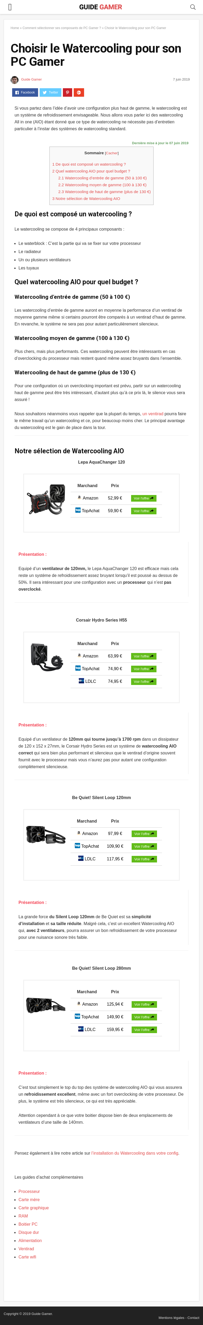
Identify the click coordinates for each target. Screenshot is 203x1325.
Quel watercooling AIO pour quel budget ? (91, 171)
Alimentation (30, 1240)
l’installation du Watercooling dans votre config (134, 1153)
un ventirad (153, 414)
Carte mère (29, 1199)
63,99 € (115, 656)
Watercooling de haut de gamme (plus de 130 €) (104, 191)
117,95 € (115, 859)
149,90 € (115, 1017)
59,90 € (115, 510)
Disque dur (29, 1232)
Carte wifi (27, 1257)
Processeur (29, 1191)
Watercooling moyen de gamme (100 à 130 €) (102, 185)
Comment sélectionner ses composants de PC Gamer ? (61, 28)
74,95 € (115, 681)
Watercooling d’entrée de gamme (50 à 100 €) (102, 178)
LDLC (87, 681)
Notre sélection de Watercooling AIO (86, 198)
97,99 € (115, 833)
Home (15, 28)
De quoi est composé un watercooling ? (89, 164)
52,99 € (115, 498)
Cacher (112, 153)
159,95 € (115, 1029)
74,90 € (115, 668)
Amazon (87, 498)
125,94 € (115, 1004)
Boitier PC (28, 1224)
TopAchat (87, 510)
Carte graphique (34, 1208)
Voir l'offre (144, 498)
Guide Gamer (31, 79)
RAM (23, 1216)
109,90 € (115, 846)
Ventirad (26, 1249)
